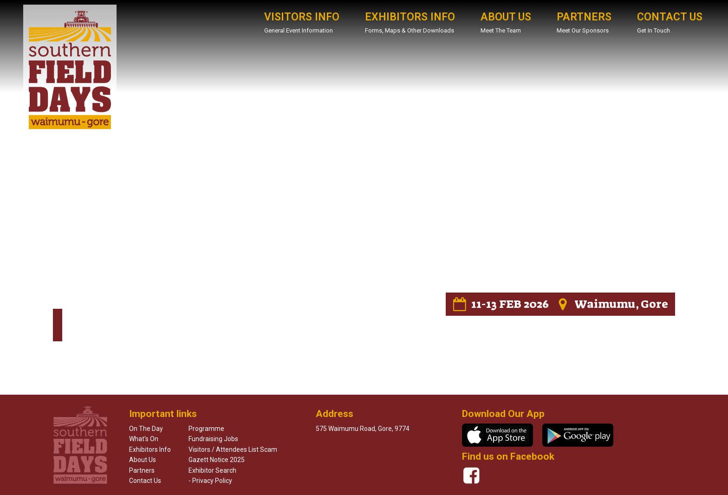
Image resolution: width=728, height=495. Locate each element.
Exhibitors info (150, 449)
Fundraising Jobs (213, 439)
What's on (143, 439)
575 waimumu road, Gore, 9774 (363, 428)
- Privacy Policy (210, 480)
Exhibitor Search (212, 470)
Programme (206, 428)
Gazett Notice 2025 (216, 459)
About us (142, 459)
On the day (146, 428)
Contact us (145, 480)
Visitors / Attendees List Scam (232, 449)
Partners (142, 470)
